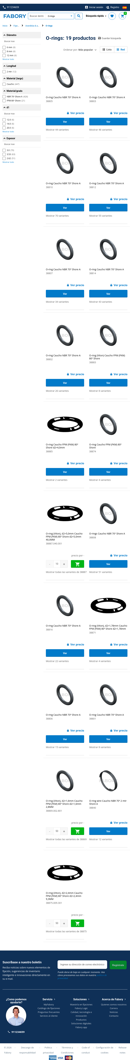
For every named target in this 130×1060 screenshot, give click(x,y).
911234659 (11, 3)
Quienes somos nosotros (114, 1000)
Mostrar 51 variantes (100, 568)
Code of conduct (86, 1046)
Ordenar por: (78, 46)
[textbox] (36, 12)
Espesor (11, 134)
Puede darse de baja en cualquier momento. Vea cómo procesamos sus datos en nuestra (82, 971)
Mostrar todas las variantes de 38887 (66, 568)
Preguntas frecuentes (49, 1008)
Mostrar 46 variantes (100, 126)
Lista (107, 46)
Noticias (114, 1008)
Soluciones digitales (81, 1019)
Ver (65, 118)
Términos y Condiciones (67, 1046)
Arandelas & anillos (34, 22)
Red (121, 46)
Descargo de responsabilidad (27, 1046)
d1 (8, 103)
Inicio (5, 22)
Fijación (17, 22)
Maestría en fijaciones (81, 1000)
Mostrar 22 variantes (57, 657)
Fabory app (81, 1023)
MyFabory (49, 1000)
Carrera (114, 1004)
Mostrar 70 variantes (57, 212)
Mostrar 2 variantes (56, 476)
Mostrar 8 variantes (100, 387)
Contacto (113, 1012)
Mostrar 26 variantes (57, 387)
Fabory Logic (81, 1004)
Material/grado (14, 87)
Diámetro (11, 31)
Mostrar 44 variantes (57, 126)
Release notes (123, 1046)
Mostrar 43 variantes (100, 298)
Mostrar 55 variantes (100, 212)
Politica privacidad (48, 1046)
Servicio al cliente (49, 1012)
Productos (81, 1015)
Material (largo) (15, 74)
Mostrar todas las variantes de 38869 (66, 835)
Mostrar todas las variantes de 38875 (66, 927)
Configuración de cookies (104, 1046)
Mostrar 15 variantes (57, 743)
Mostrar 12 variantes (100, 835)
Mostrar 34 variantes (57, 298)
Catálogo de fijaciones (49, 1004)
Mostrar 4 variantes (100, 476)
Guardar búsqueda (109, 34)
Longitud (11, 62)
